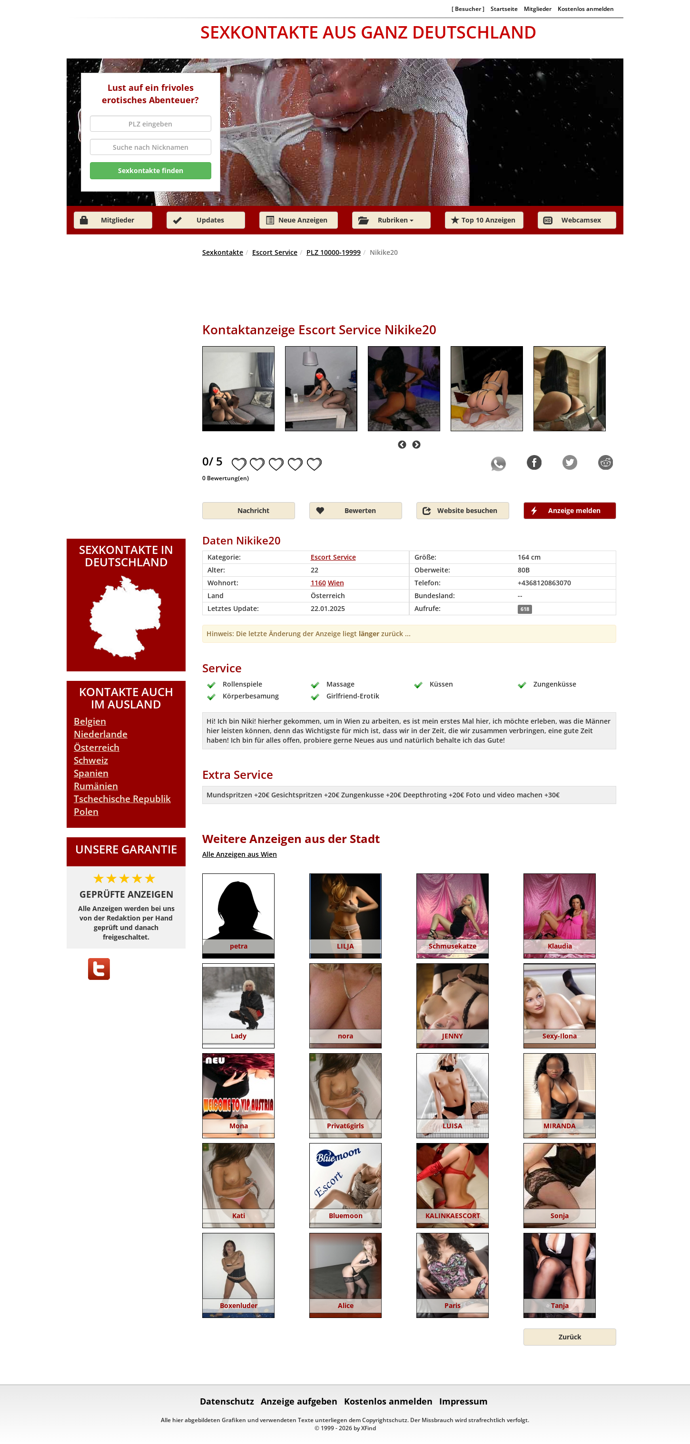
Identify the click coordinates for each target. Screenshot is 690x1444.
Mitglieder (538, 8)
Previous (402, 445)
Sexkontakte (222, 252)
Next (416, 445)
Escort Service (274, 252)
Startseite (504, 8)
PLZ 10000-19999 (333, 252)
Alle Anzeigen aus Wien (239, 854)
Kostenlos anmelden (586, 8)
